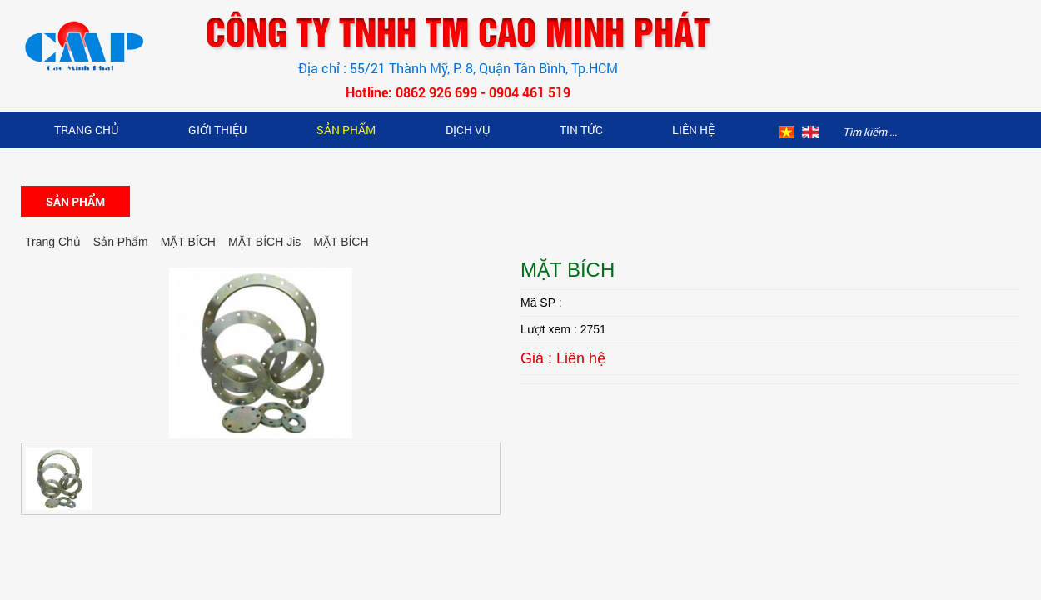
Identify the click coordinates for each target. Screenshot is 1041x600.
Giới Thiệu (217, 130)
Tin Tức (581, 130)
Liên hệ (693, 130)
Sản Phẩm (346, 130)
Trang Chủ (86, 130)
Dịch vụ (468, 130)
